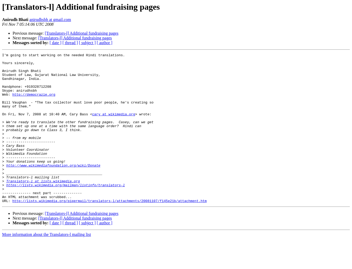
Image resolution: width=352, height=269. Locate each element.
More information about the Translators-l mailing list (46, 264)
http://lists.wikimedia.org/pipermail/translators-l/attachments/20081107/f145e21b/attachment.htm (109, 230)
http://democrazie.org (33, 103)
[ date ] (55, 42)
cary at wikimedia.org (113, 126)
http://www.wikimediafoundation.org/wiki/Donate (53, 188)
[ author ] (105, 42)
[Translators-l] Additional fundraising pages (82, 33)
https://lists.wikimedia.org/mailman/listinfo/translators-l (65, 211)
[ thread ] (70, 42)
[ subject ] (87, 42)
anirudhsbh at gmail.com (50, 19)
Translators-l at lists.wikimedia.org (43, 207)
